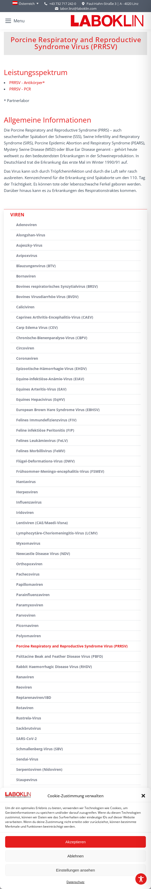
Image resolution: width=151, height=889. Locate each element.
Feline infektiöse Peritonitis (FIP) (45, 430)
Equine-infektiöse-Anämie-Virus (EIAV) (50, 378)
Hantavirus (26, 481)
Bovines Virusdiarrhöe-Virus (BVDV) (47, 296)
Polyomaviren (28, 635)
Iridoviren (25, 512)
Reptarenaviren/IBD (33, 697)
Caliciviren (25, 306)
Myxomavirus (28, 543)
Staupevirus (26, 779)
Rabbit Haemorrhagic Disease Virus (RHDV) (54, 666)
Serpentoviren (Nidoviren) (39, 769)
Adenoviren (26, 224)
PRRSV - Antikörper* (27, 82)
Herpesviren (27, 491)
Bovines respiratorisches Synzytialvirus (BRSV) (57, 286)
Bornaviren (26, 276)
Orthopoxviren (29, 563)
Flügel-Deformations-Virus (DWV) (45, 461)
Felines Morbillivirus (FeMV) (40, 450)
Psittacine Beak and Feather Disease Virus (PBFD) (59, 656)
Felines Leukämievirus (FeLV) (42, 440)
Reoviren (24, 687)
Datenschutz (75, 882)
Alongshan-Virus (30, 235)
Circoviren (25, 348)
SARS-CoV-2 (26, 738)
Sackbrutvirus (28, 728)
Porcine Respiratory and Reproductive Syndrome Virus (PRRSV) (72, 646)
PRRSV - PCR (20, 88)
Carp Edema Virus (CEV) (37, 327)
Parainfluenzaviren (33, 594)
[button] (143, 795)
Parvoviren (25, 615)
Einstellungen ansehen (75, 870)
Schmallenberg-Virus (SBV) (39, 748)
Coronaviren (27, 358)
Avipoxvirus (26, 255)
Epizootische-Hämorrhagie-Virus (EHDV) (51, 368)
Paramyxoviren (29, 605)
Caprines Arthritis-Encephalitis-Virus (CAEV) (54, 317)
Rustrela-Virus (28, 718)
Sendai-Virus (27, 759)
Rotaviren (24, 707)
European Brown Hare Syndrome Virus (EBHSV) (58, 409)
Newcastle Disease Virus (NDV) (43, 553)
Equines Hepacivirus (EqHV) (40, 399)
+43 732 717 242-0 (62, 3)
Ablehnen (75, 856)
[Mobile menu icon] (15, 20)
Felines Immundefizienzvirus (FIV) (46, 420)
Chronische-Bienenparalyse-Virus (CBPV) (51, 337)
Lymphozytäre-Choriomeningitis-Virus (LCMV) (57, 533)
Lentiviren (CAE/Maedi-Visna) (42, 522)
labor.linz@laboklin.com (75, 8)
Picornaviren (27, 625)
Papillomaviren (29, 584)
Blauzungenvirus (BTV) (36, 265)
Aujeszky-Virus (29, 245)
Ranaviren (25, 676)
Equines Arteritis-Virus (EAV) (41, 389)
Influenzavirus (29, 502)
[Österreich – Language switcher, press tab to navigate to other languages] (26, 3)
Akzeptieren (75, 842)
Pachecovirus (28, 574)
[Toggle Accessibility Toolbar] (141, 879)
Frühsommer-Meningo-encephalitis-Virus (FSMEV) (60, 471)
